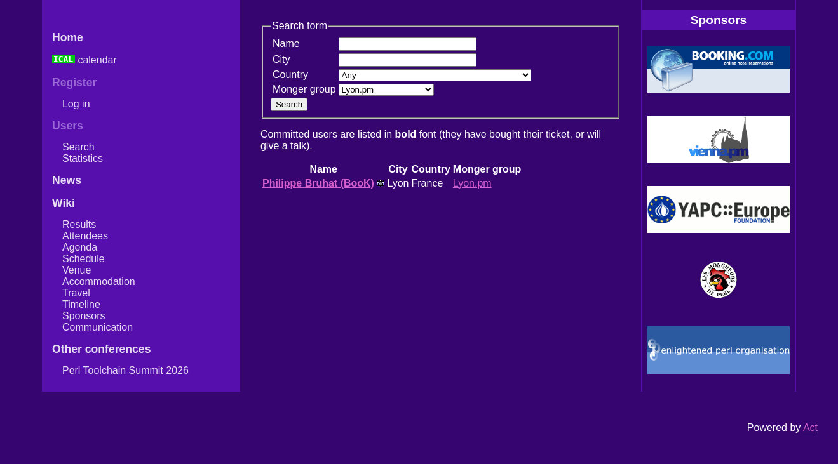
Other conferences (101, 349)
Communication (97, 327)
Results (79, 224)
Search (78, 147)
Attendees (85, 235)
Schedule (83, 258)
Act (810, 427)
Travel (76, 293)
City (281, 59)
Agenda (79, 247)
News (66, 180)
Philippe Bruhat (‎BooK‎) (318, 183)
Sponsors (83, 315)
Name (286, 43)
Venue (76, 270)
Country (290, 74)
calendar (84, 60)
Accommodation (98, 281)
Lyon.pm (472, 183)
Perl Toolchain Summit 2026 (125, 370)
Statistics (82, 158)
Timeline (81, 304)
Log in (76, 103)
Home (67, 37)
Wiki (63, 203)
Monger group (304, 89)
